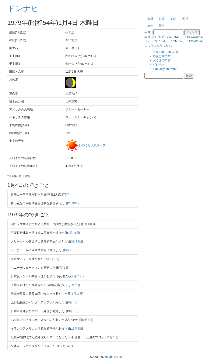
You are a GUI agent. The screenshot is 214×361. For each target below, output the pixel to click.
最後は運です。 (163, 56)
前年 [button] (150, 25)
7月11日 (77, 276)
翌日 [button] (161, 18)
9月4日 (72, 302)
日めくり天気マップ (92, 145)
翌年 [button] (161, 25)
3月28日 (76, 241)
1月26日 (73, 232)
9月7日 (87, 320)
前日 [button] (150, 18)
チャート (81, 125)
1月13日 (88, 224)
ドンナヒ (23, 8)
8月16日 (76, 293)
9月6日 (72, 311)
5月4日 (69, 250)
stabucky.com (115, 356)
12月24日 (65, 346)
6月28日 (52, 259)
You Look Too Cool (165, 52)
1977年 (64, 194)
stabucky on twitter (165, 69)
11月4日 (76, 328)
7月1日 (64, 267)
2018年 (73, 203)
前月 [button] (174, 18)
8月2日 (74, 285)
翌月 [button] (185, 18)
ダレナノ (159, 64)
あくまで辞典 (162, 60)
